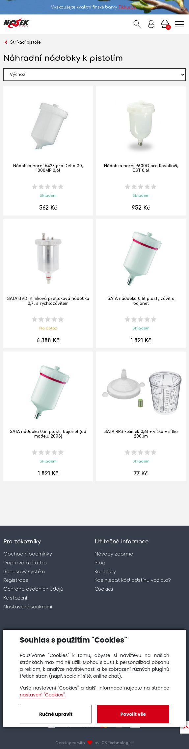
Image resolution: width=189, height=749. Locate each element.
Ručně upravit (55, 714)
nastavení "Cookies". (43, 695)
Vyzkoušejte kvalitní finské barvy (94, 7)
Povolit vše (133, 714)
